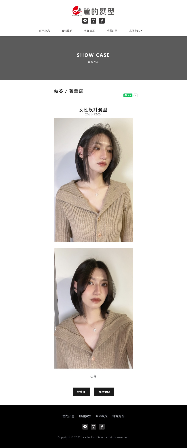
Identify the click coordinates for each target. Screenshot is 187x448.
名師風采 (89, 30)
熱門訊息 (44, 30)
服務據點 (67, 30)
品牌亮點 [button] (134, 30)
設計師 (81, 392)
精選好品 (112, 30)
